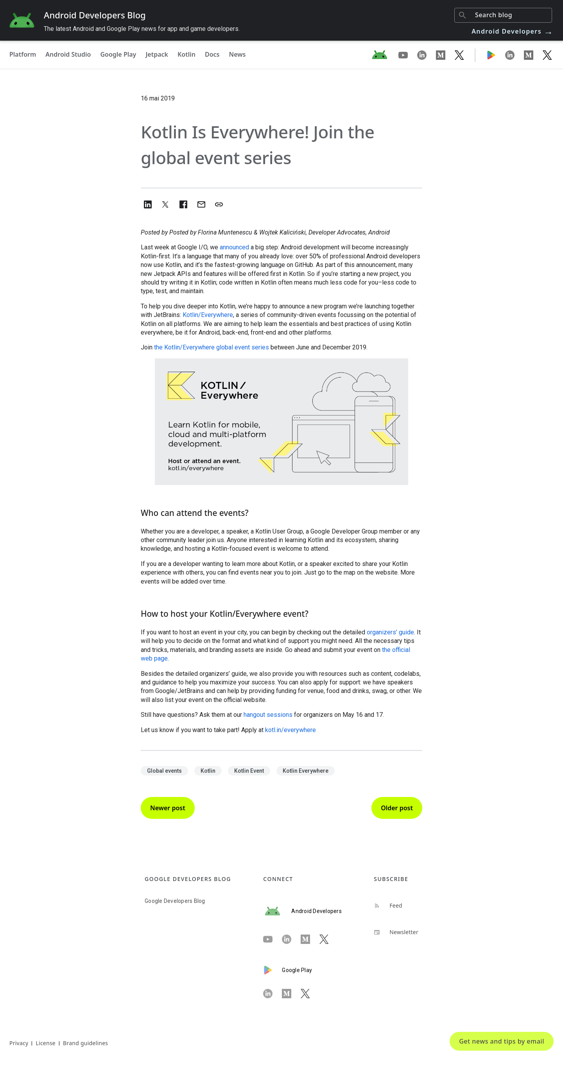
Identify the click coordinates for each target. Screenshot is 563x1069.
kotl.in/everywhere (290, 730)
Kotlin (186, 54)
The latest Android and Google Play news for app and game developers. (142, 28)
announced (234, 247)
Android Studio (68, 54)
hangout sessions (267, 714)
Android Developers (513, 31)
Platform (22, 54)
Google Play (118, 54)
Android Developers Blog (95, 15)
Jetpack (156, 54)
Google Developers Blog (175, 901)
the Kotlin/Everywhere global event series (210, 347)
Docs (212, 54)
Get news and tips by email (501, 1041)
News (237, 54)
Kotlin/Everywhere (208, 315)
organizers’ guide (390, 632)
